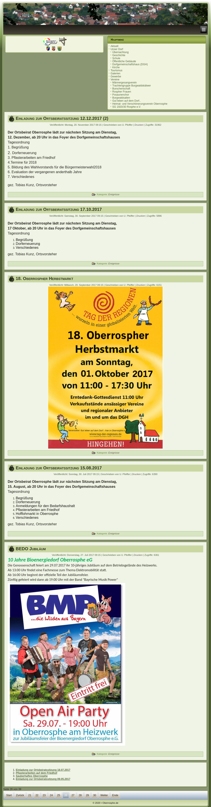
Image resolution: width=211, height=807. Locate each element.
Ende (115, 795)
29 (87, 795)
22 (36, 795)
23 (44, 795)
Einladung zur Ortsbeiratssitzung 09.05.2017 (43, 779)
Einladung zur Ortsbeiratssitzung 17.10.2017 (59, 209)
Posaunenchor (120, 94)
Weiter (104, 795)
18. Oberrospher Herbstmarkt (44, 278)
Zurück (20, 795)
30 (94, 795)
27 (73, 795)
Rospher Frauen (121, 91)
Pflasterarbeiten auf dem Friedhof (36, 772)
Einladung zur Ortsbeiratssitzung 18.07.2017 (43, 769)
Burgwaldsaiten (121, 97)
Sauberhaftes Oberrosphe (32, 776)
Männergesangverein (124, 82)
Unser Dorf (116, 49)
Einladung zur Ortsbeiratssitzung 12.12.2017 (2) (62, 118)
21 (29, 795)
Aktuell (114, 46)
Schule (116, 58)
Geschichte (118, 55)
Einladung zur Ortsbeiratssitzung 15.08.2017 (59, 467)
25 (58, 795)
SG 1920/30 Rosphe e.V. (126, 106)
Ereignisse (113, 194)
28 (80, 795)
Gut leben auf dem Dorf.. (126, 100)
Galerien (115, 73)
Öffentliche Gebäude (124, 61)
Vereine (114, 79)
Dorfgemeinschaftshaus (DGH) (130, 64)
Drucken (139, 125)
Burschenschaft (121, 88)
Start (9, 795)
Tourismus (116, 70)
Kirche (116, 67)
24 (51, 795)
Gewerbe (115, 76)
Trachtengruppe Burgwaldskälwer (131, 85)
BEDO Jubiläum (31, 548)
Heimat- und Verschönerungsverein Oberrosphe (139, 103)
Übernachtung (120, 52)
